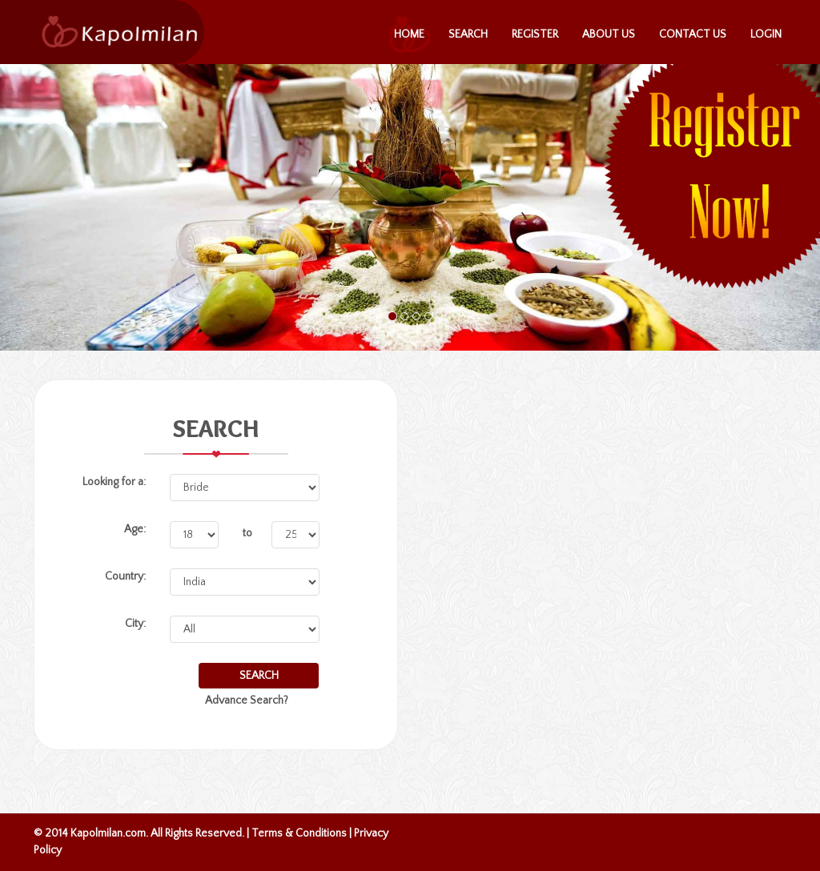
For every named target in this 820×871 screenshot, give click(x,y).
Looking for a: (114, 482)
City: (135, 623)
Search (468, 34)
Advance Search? (246, 700)
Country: (125, 576)
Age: (135, 529)
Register (535, 34)
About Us (608, 34)
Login (766, 34)
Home (409, 34)
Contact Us (692, 34)
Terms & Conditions (299, 833)
